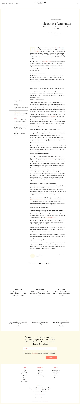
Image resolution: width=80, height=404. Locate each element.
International (24, 381)
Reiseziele (40, 370)
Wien (24, 378)
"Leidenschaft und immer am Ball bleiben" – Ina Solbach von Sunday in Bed (18, 324)
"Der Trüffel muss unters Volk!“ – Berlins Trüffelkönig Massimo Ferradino (61, 324)
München (24, 376)
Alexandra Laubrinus (59, 48)
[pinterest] (41, 398)
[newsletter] (44, 398)
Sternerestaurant (49, 158)
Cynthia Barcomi (34, 125)
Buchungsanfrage (40, 376)
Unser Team (41, 388)
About (30, 388)
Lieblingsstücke (56, 370)
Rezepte (56, 376)
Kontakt (35, 388)
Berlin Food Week (47, 61)
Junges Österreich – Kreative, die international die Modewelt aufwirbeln (21, 107)
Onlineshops (55, 372)
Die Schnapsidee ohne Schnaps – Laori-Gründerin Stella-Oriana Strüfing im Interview (21, 127)
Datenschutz (36, 392)
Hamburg (24, 372)
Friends (47, 390)
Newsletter (48, 388)
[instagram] (39, 398)
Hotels (40, 374)
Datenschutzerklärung (34, 353)
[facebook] (36, 398)
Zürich (24, 379)
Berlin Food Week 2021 (50, 217)
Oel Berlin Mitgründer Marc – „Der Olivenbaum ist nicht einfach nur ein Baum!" (40, 293)
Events (32, 390)
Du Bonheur (37, 51)
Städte (3, 3)
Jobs (43, 390)
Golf (55, 374)
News (55, 378)
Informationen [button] (40, 385)
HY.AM (46, 401)
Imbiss (36, 160)
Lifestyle (18, 3)
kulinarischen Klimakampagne (37, 199)
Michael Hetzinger (52, 116)
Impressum (44, 392)
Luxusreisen (10, 3)
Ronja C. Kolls (51, 32)
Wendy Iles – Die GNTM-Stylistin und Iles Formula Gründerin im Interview (61, 293)
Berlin (24, 370)
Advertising (38, 390)
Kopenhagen (24, 374)
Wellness (40, 372)
